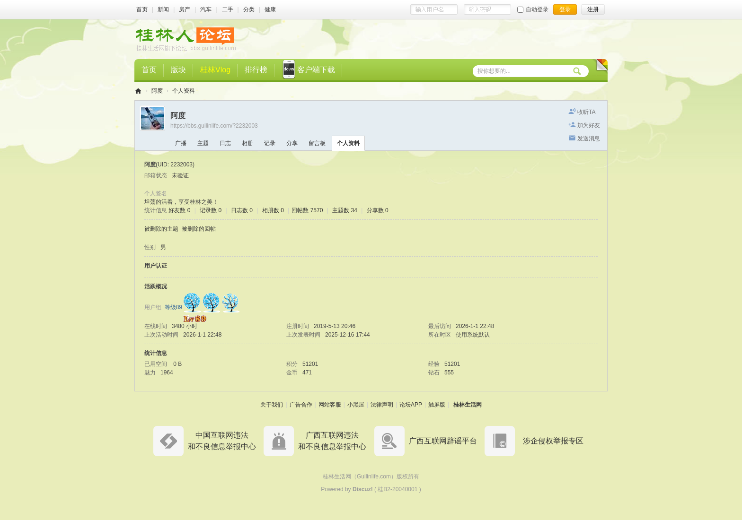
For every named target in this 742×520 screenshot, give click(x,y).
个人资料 (348, 143)
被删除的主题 (161, 228)
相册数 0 (273, 210)
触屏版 (436, 404)
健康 (270, 9)
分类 (249, 9)
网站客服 (329, 404)
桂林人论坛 (138, 91)
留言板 (317, 143)
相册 (247, 143)
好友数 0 (179, 210)
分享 (292, 143)
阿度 (157, 90)
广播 (180, 143)
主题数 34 (344, 210)
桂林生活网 (467, 404)
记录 (269, 143)
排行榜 (256, 70)
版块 (178, 70)
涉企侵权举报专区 (553, 441)
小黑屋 (355, 404)
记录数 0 (210, 210)
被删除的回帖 (199, 228)
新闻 (163, 9)
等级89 (173, 307)
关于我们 (271, 404)
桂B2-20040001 (397, 489)
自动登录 (532, 9)
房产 (184, 9)
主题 (203, 143)
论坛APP (410, 404)
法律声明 (382, 404)
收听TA (586, 112)
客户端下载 (308, 70)
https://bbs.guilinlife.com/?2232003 (214, 125)
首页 (142, 9)
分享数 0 (378, 210)
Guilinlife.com (374, 476)
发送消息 (588, 138)
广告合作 (301, 404)
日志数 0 (242, 210)
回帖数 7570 (307, 210)
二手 (227, 9)
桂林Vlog (215, 70)
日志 (225, 143)
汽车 (206, 9)
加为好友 (588, 125)
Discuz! (363, 489)
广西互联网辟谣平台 (443, 441)
